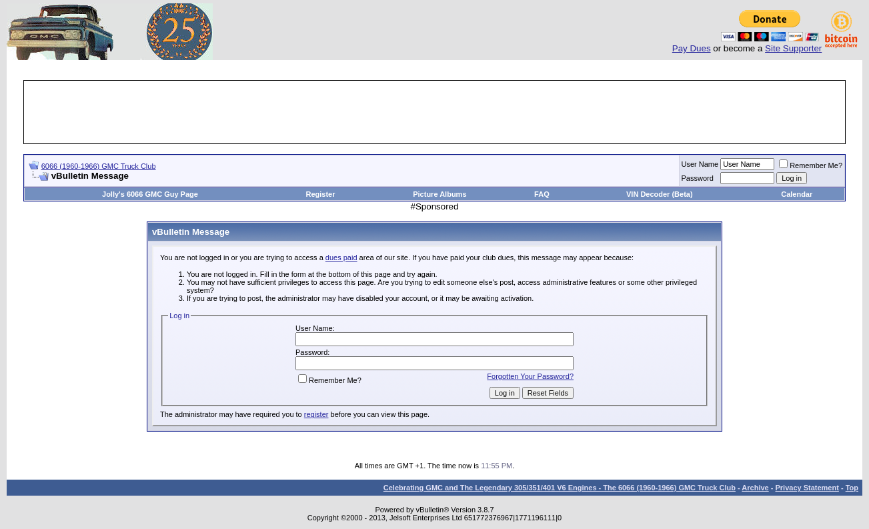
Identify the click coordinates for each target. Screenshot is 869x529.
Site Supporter (793, 48)
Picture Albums (439, 194)
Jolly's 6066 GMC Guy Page (150, 194)
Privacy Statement (806, 488)
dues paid (341, 257)
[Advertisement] (435, 112)
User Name (700, 164)
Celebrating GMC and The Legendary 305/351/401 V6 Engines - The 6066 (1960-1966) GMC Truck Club (559, 488)
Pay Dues (691, 48)
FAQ (542, 194)
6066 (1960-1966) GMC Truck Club (98, 166)
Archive (755, 488)
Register (320, 194)
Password (698, 178)
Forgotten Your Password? (530, 376)
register (316, 414)
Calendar (796, 194)
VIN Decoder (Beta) (659, 194)
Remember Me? (810, 165)
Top (852, 488)
